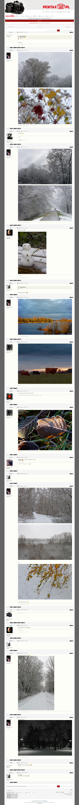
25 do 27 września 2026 (46, 23)
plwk (10, 228)
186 (70, 30)
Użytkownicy (29, 16)
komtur (11, 341)
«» (53, 30)
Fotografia (43, 18)
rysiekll (11, 762)
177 (55, 30)
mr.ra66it (10, 50)
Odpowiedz (9, 790)
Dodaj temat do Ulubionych (68, 793)
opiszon (37, 801)
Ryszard (10, 457)
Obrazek (21, 38)
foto (10, 609)
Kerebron (10, 391)
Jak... (40, 18)
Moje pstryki (20, 140)
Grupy (35, 16)
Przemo (41, 800)
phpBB (36, 800)
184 (65, 30)
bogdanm (10, 283)
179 (61, 30)
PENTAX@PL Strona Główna (33, 18)
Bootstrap (43, 801)
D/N (52, 16)
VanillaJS (46, 801)
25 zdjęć (19, 385)
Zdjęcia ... (19, 767)
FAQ (18, 16)
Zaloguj (47, 16)
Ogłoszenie (39, 20)
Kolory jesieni (48, 18)
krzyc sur (10, 32)
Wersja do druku (69, 794)
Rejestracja (41, 16)
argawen (10, 131)
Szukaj (22, 16)
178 (58, 30)
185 (68, 30)
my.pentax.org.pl (39, 803)
